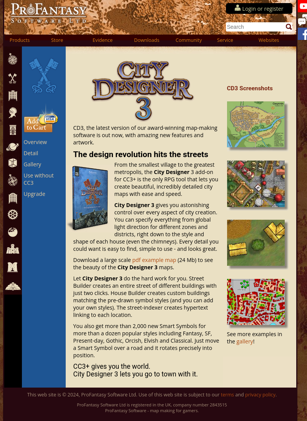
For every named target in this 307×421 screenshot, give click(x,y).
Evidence (103, 40)
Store (57, 40)
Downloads (146, 40)
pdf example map (154, 260)
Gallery (32, 164)
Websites (269, 40)
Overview (35, 142)
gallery (245, 341)
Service (225, 40)
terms (227, 394)
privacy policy (260, 394)
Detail (31, 153)
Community (189, 40)
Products (20, 40)
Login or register (263, 8)
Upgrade (34, 193)
